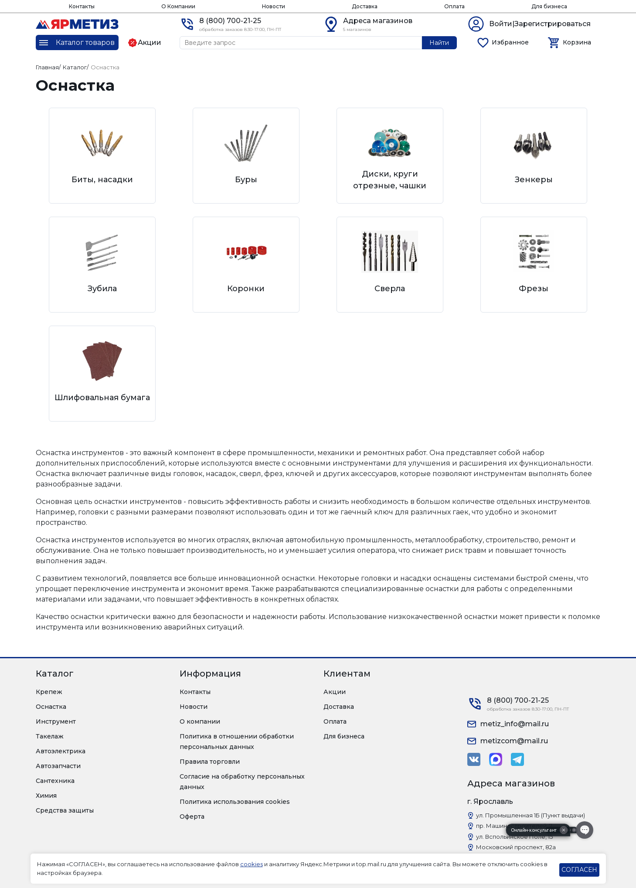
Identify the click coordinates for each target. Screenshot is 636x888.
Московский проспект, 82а (516, 847)
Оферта (192, 816)
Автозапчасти (58, 766)
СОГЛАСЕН (579, 870)
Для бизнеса (549, 6)
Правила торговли (210, 762)
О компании (200, 721)
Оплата (454, 6)
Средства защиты (65, 810)
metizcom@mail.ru (514, 741)
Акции (334, 692)
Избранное (510, 42)
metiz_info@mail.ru (514, 724)
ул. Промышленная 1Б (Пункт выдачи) (530, 815)
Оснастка (51, 707)
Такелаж (50, 736)
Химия (46, 796)
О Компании (178, 6)
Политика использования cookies (235, 802)
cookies (251, 864)
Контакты (82, 6)
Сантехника (55, 781)
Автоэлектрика (60, 751)
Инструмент (56, 721)
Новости (273, 6)
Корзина (577, 42)
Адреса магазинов (377, 21)
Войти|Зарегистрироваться (540, 24)
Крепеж (49, 692)
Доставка (365, 6)
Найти (439, 43)
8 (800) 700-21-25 (230, 21)
